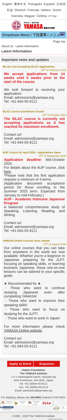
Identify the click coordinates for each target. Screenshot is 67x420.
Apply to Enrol (20, 363)
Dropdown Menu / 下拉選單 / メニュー (33, 35)
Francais (33, 10)
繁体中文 (20, 4)
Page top (59, 41)
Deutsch (20, 10)
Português (35, 4)
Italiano (46, 10)
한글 (10, 10)
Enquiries (46, 363)
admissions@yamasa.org (37, 390)
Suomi (57, 10)
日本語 (61, 4)
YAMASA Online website (23, 330)
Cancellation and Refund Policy (55, 419)
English (7, 4)
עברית (53, 16)
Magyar (30, 16)
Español (49, 4)
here (7, 171)
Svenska (17, 16)
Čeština (42, 16)
